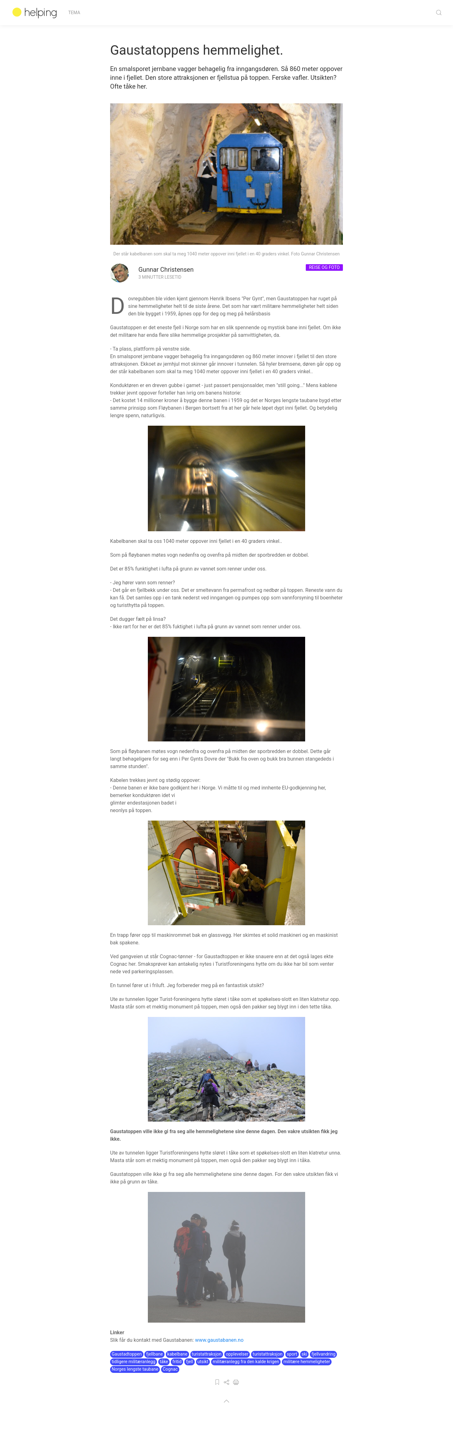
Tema (74, 12)
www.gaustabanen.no (219, 1340)
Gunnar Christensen (166, 269)
